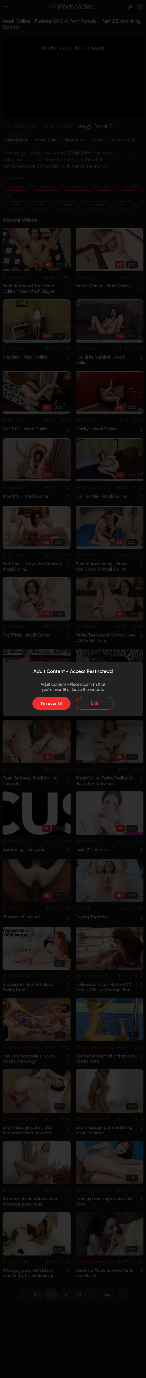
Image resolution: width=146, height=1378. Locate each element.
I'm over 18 (51, 703)
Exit (95, 703)
